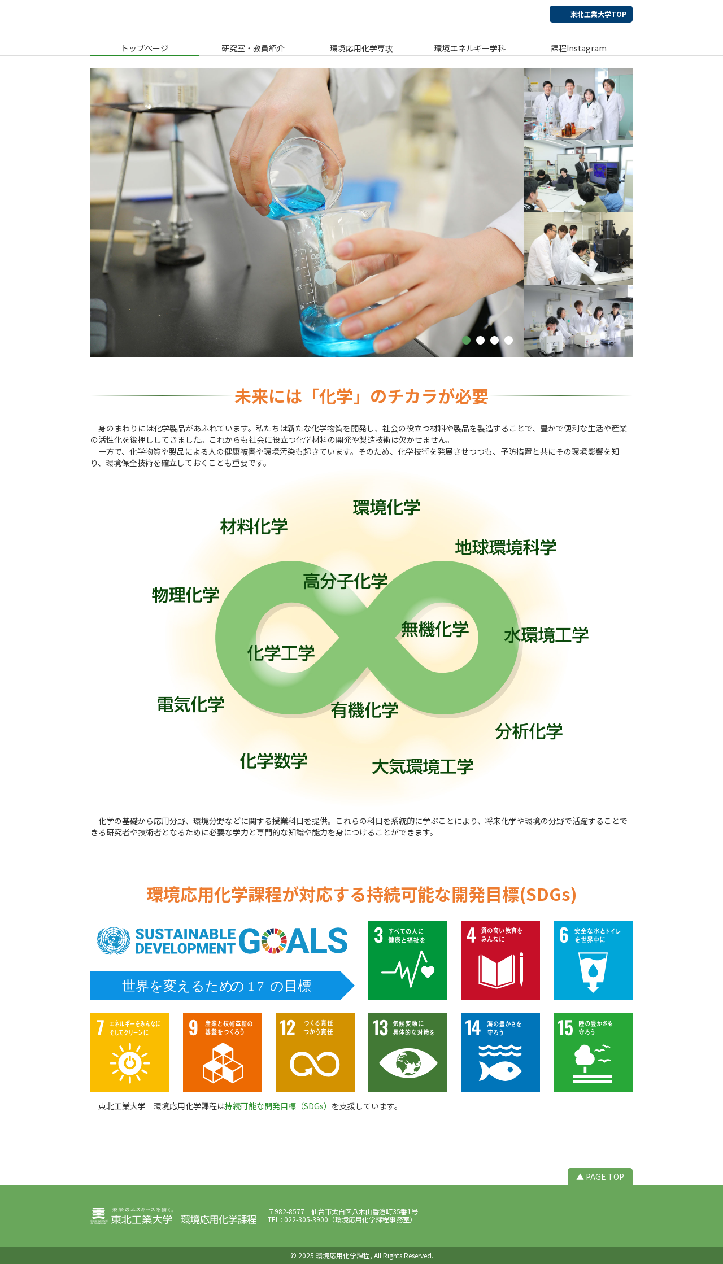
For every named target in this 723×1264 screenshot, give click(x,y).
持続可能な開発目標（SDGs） (278, 1106)
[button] (466, 340)
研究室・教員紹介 (253, 48)
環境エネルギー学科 (470, 48)
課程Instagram (579, 48)
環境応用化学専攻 (361, 48)
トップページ (144, 48)
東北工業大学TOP (598, 14)
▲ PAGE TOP (600, 1176)
